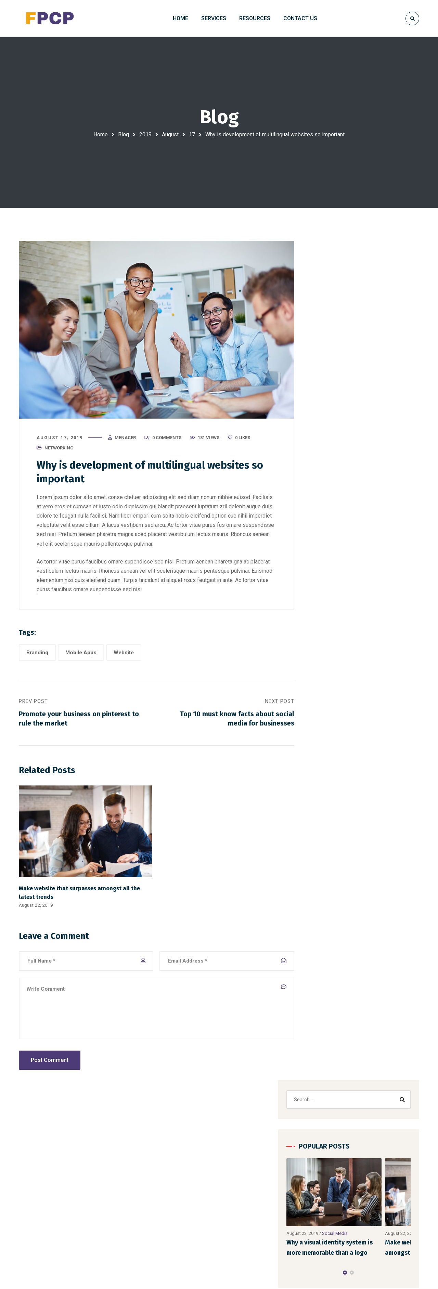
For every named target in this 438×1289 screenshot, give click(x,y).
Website (124, 654)
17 (192, 134)
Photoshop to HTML (150, 1212)
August (170, 134)
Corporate (360, 494)
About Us (389, 1200)
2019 (145, 134)
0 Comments (166, 439)
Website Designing (147, 1175)
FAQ (337, 1200)
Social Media (364, 395)
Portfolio (389, 1175)
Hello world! (268, 1175)
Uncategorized (338, 651)
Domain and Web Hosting (155, 1188)
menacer (125, 439)
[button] (360, 435)
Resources (391, 1188)
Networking (59, 449)
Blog (123, 134)
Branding (37, 654)
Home (100, 134)
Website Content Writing (154, 1225)
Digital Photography (149, 1200)
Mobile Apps (80, 654)
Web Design (335, 667)
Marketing (330, 509)
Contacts (343, 1188)
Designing (392, 494)
